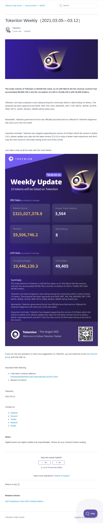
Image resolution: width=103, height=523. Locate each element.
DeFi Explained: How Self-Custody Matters (24, 501)
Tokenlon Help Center (13, 6)
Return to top (12, 484)
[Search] (78, 5)
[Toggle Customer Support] (91, 514)
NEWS (42, 6)
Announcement (31, 6)
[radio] (44, 463)
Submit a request (61, 476)
